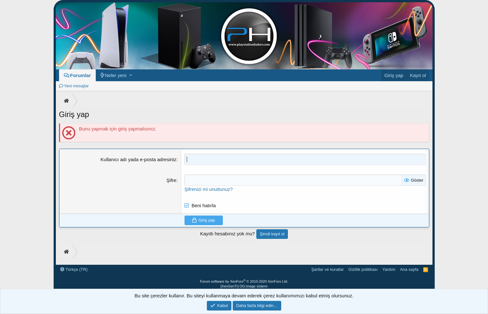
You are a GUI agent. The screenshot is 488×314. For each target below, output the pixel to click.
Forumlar (80, 75)
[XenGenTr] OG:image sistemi (244, 286)
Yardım (388, 269)
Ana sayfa (409, 269)
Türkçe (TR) (74, 269)
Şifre (171, 180)
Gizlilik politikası (363, 269)
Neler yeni (116, 75)
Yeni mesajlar (76, 85)
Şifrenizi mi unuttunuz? (208, 189)
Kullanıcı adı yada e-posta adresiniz (138, 159)
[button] (131, 75)
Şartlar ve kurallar (327, 269)
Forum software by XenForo (244, 281)
